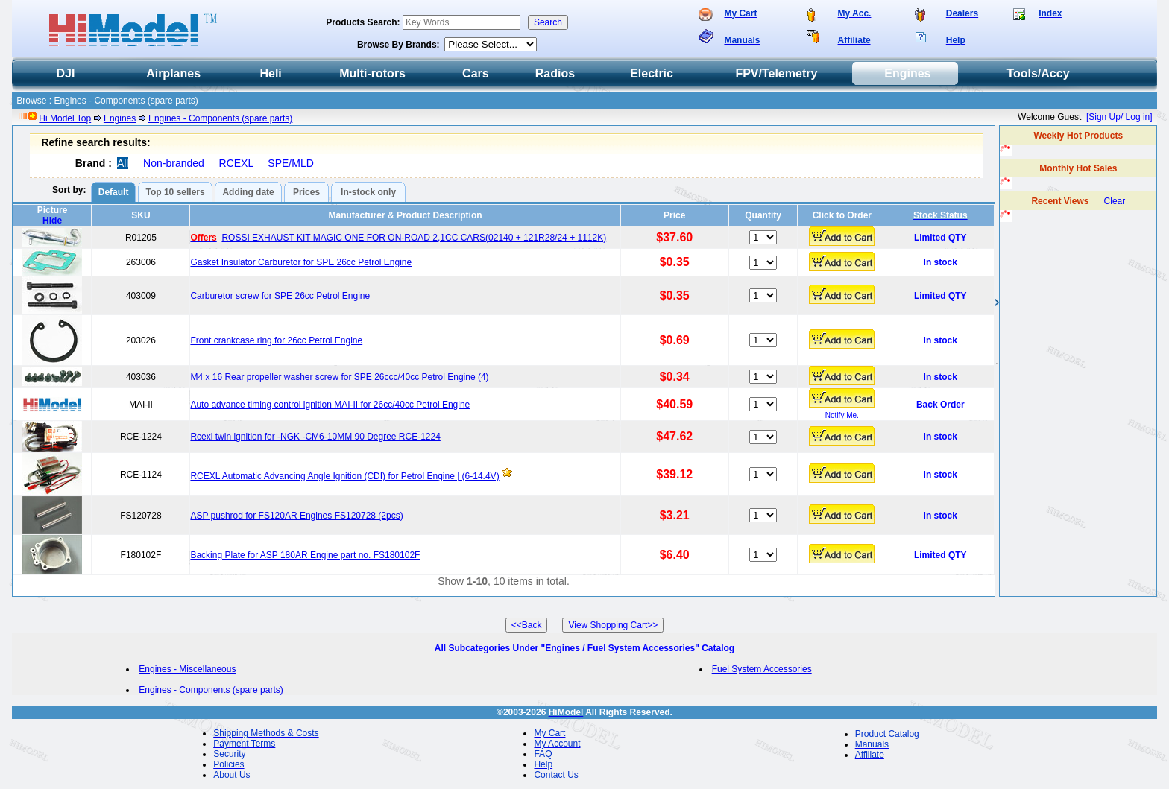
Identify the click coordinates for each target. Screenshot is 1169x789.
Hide (52, 220)
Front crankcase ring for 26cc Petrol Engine (276, 340)
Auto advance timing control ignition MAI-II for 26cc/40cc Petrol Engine (330, 404)
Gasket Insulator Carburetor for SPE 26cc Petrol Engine (301, 262)
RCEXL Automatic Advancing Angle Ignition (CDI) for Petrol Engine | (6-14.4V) (344, 476)
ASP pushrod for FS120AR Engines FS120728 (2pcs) (296, 515)
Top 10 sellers (175, 192)
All (123, 163)
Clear (1115, 201)
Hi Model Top (65, 118)
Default (113, 192)
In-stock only (368, 192)
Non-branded (173, 163)
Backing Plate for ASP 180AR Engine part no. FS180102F (305, 555)
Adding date (248, 192)
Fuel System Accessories (762, 669)
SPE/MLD (290, 163)
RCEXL (236, 163)
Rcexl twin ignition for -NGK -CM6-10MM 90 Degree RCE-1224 (315, 436)
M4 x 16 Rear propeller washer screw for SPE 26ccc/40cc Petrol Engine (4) (339, 377)
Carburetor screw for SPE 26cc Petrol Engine (280, 296)
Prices (306, 192)
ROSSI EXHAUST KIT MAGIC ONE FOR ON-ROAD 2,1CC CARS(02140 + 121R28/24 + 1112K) (413, 237)
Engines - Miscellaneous (187, 669)
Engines (120, 118)
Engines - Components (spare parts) (220, 118)
